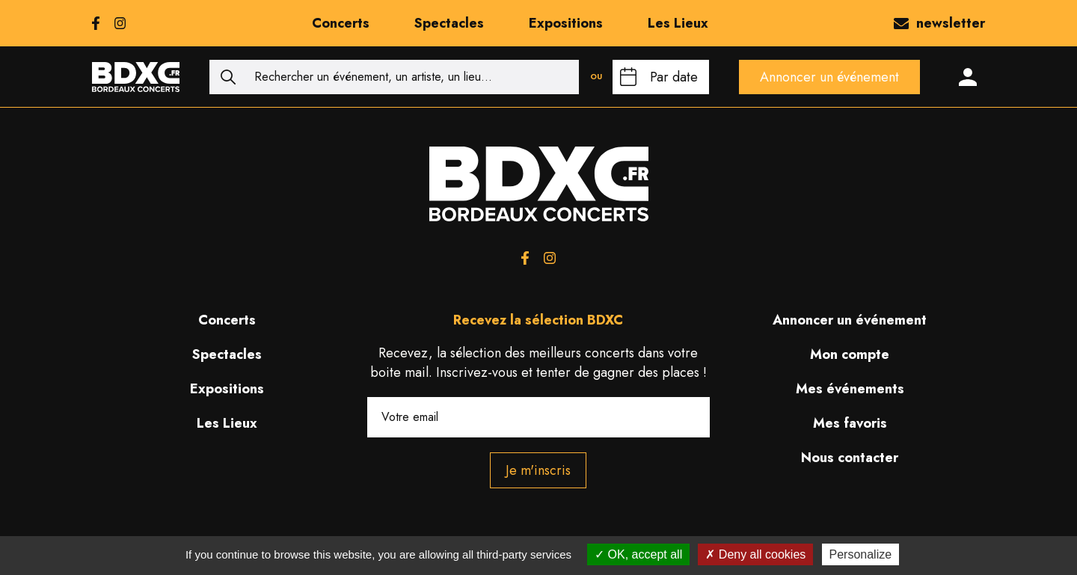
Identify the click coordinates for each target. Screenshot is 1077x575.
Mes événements (850, 389)
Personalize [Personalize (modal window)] (860, 554)
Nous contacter (849, 457)
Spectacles (449, 23)
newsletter (939, 23)
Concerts (340, 23)
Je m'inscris (538, 470)
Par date (674, 77)
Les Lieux (678, 23)
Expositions (566, 23)
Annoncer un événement (829, 77)
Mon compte (849, 354)
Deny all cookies (755, 554)
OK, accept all (638, 554)
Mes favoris (850, 423)
